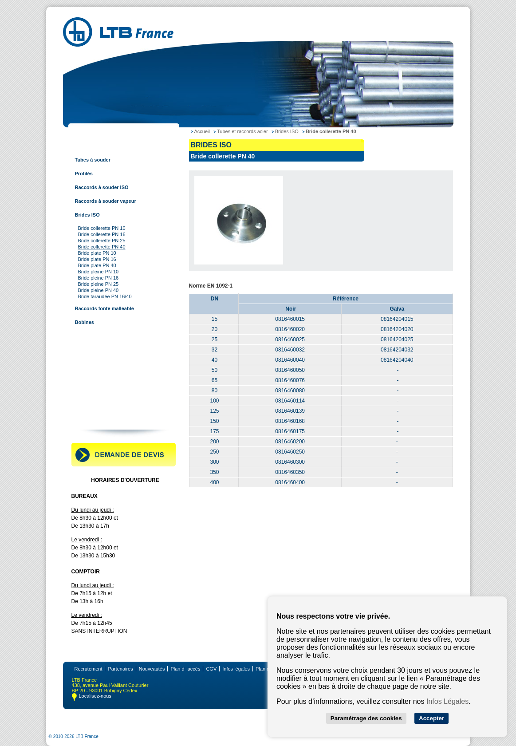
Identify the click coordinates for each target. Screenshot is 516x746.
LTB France (87, 132)
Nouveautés (152, 668)
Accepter (431, 718)
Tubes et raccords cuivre (102, 336)
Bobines (84, 322)
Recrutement (88, 668)
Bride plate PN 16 (97, 259)
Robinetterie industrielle (102, 404)
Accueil (202, 131)
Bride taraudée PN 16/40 (105, 296)
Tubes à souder (92, 159)
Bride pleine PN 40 (98, 290)
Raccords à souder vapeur (105, 201)
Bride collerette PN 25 (102, 240)
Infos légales (236, 668)
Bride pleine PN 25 (98, 284)
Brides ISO (87, 214)
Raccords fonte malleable (104, 308)
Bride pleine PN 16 (98, 277)
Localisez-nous (95, 696)
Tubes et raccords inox (100, 349)
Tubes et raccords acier (101, 146)
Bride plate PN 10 (97, 253)
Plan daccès (185, 668)
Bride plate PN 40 (97, 265)
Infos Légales (447, 701)
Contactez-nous (92, 418)
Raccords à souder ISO (102, 187)
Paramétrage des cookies (366, 718)
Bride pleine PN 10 (98, 271)
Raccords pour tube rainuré (106, 391)
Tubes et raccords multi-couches (112, 377)
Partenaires (120, 668)
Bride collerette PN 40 (102, 246)
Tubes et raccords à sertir (103, 363)
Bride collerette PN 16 (102, 234)
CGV (211, 668)
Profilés (84, 173)
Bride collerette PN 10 (102, 228)
